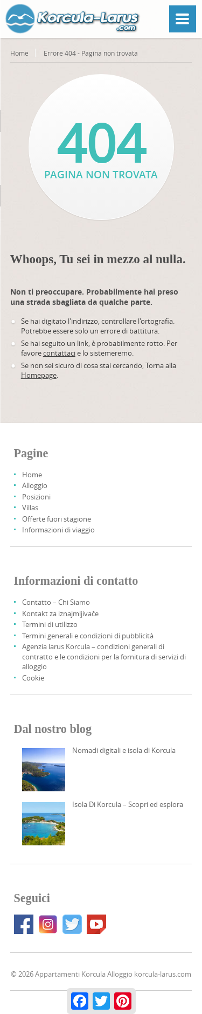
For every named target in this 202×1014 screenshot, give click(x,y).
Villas (30, 507)
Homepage (39, 375)
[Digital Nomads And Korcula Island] (43, 769)
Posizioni (36, 497)
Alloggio (34, 485)
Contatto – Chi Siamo (56, 602)
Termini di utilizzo (50, 624)
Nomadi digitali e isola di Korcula (124, 750)
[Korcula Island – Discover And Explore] (43, 823)
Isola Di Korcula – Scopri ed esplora (127, 804)
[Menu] (182, 18)
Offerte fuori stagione (56, 519)
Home (19, 53)
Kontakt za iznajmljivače (60, 613)
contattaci (59, 353)
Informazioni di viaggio (58, 530)
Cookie (33, 678)
